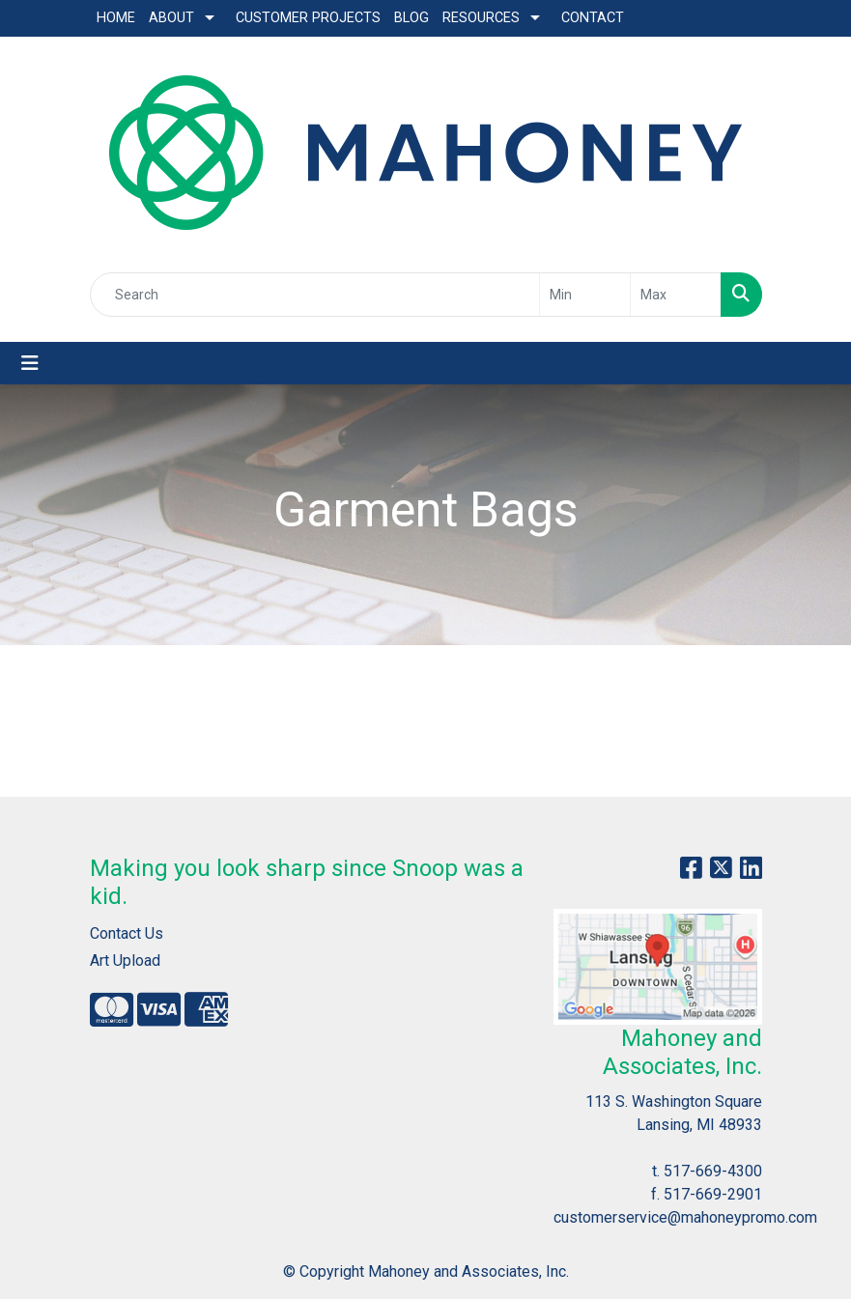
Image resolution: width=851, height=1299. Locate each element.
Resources (481, 18)
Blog (411, 18)
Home (116, 18)
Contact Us (126, 933)
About (171, 18)
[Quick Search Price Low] (585, 294)
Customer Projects (308, 18)
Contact (592, 18)
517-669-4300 (713, 1171)
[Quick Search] (315, 294)
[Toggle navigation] (30, 363)
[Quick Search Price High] (676, 294)
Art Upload (125, 960)
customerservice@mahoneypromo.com (685, 1217)
